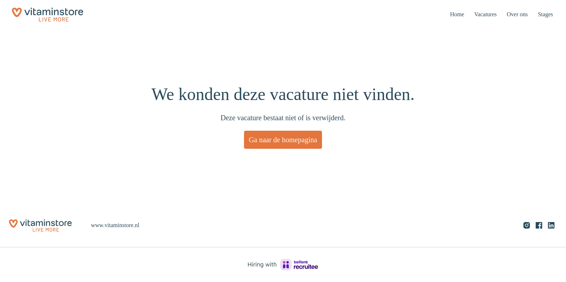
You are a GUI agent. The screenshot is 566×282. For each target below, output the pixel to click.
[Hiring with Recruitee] (283, 264)
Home (450, 14)
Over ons (514, 14)
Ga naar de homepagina (283, 139)
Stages (544, 14)
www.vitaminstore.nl (117, 225)
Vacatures (480, 14)
